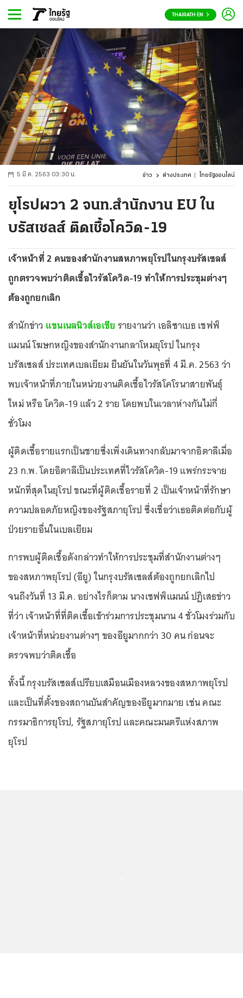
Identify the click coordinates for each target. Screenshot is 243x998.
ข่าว (147, 175)
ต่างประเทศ (177, 175)
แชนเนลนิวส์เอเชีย (81, 325)
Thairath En (190, 15)
